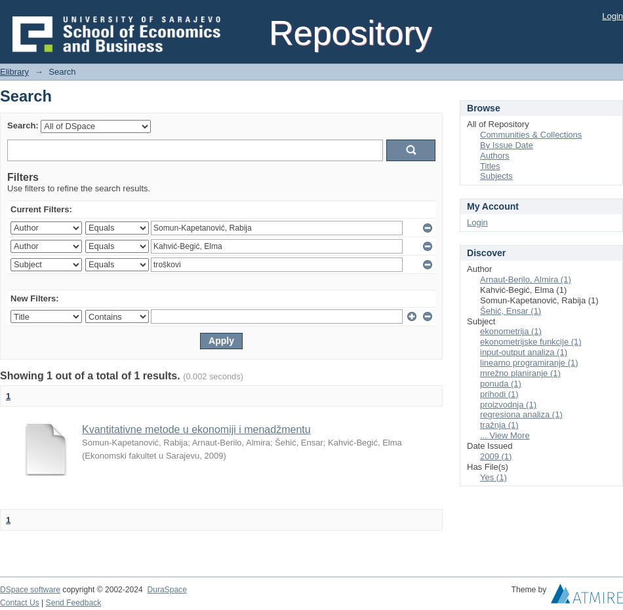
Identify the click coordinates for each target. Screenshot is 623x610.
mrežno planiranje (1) (520, 373)
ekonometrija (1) (511, 331)
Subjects (496, 176)
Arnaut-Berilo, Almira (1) (525, 279)
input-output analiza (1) (523, 352)
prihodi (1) (499, 394)
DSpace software (30, 589)
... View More (505, 435)
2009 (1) (496, 456)
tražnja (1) (499, 425)
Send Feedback (74, 602)
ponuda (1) (500, 384)
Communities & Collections (531, 135)
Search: (23, 125)
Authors (495, 156)
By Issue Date (506, 145)
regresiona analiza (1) (521, 414)
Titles (490, 166)
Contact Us (19, 602)
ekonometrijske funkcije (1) (531, 342)
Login (612, 16)
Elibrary (14, 72)
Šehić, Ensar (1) (510, 311)
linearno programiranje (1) (529, 363)
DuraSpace (166, 589)
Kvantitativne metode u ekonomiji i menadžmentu (196, 429)
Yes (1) (493, 477)
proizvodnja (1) (508, 405)
